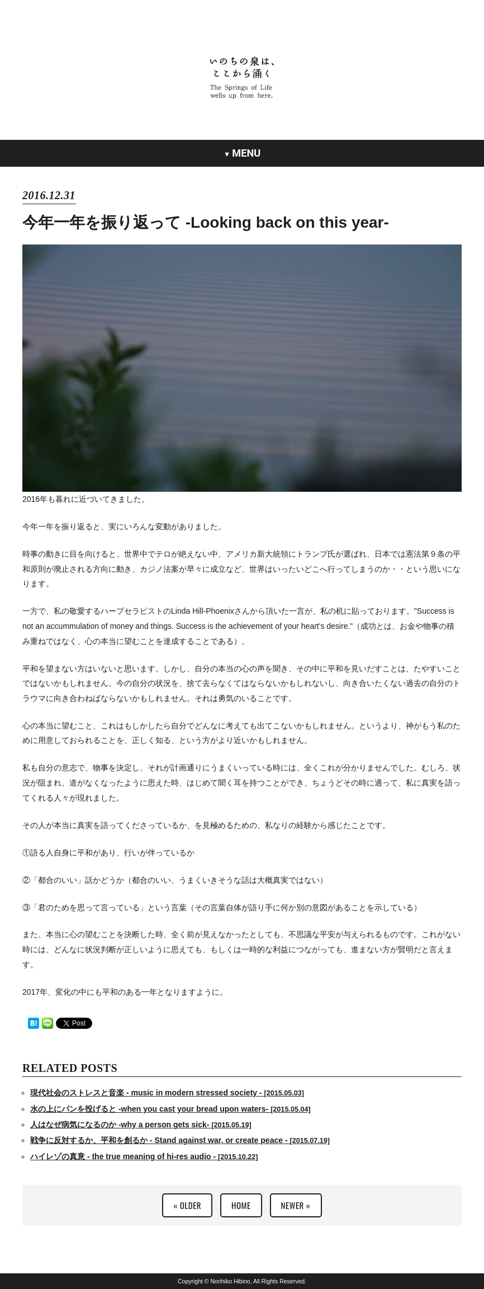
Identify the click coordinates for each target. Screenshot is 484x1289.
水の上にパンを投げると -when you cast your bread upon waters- (170, 1108)
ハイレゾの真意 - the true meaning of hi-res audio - (144, 1156)
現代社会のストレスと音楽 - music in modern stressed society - (167, 1092)
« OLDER (187, 1205)
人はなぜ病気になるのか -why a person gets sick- (141, 1124)
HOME (241, 1205)
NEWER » (296, 1205)
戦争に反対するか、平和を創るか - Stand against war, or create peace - (180, 1140)
